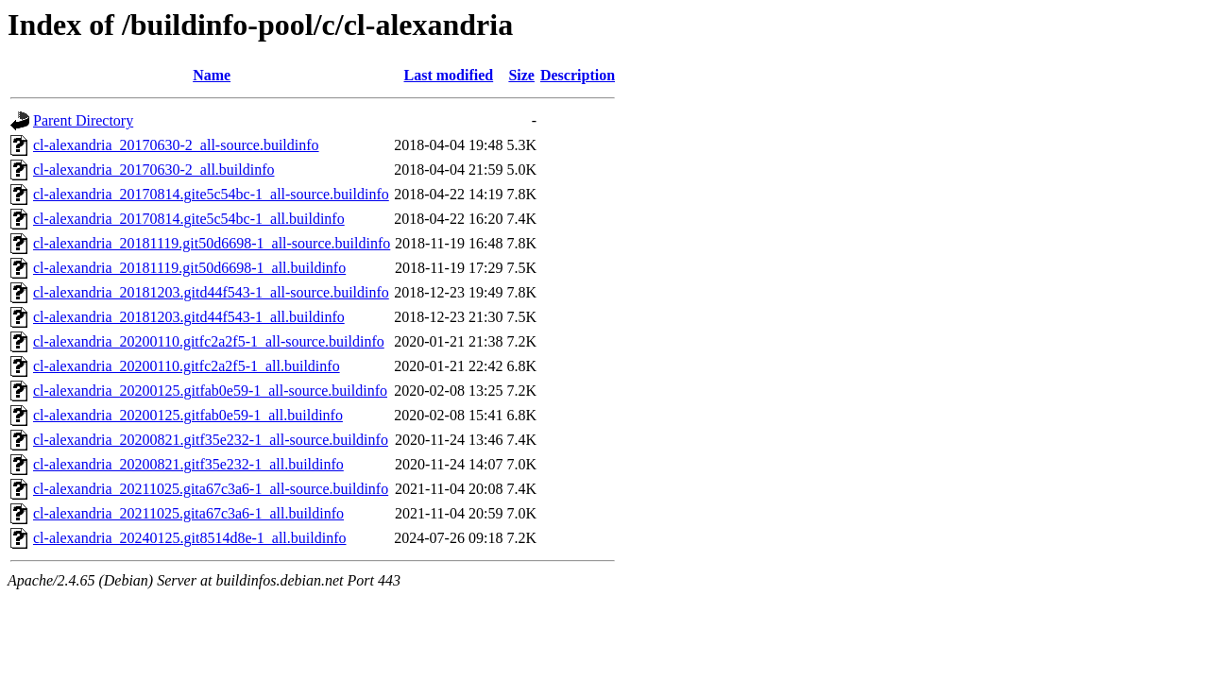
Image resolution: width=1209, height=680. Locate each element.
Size (521, 75)
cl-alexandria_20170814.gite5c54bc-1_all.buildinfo (189, 219)
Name (211, 75)
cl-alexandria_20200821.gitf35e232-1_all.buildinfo (188, 464)
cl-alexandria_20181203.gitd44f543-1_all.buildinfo (189, 317)
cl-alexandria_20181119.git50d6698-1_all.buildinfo (189, 268)
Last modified (449, 75)
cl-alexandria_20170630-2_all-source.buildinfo (176, 145)
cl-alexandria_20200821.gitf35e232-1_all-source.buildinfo (210, 440)
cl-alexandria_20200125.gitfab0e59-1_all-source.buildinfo (210, 390)
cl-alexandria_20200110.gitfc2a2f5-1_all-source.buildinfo (208, 341)
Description (577, 75)
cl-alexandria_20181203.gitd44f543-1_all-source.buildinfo (211, 292)
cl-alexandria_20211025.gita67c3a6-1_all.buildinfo (188, 513)
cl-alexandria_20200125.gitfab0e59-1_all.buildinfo (188, 415)
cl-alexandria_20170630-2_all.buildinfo (153, 170)
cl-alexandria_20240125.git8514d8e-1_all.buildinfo (189, 538)
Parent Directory (83, 120)
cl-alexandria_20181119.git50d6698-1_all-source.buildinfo (211, 243)
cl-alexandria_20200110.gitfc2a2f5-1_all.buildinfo (186, 366)
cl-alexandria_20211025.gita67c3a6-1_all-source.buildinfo (210, 489)
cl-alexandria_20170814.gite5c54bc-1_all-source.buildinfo (211, 194)
